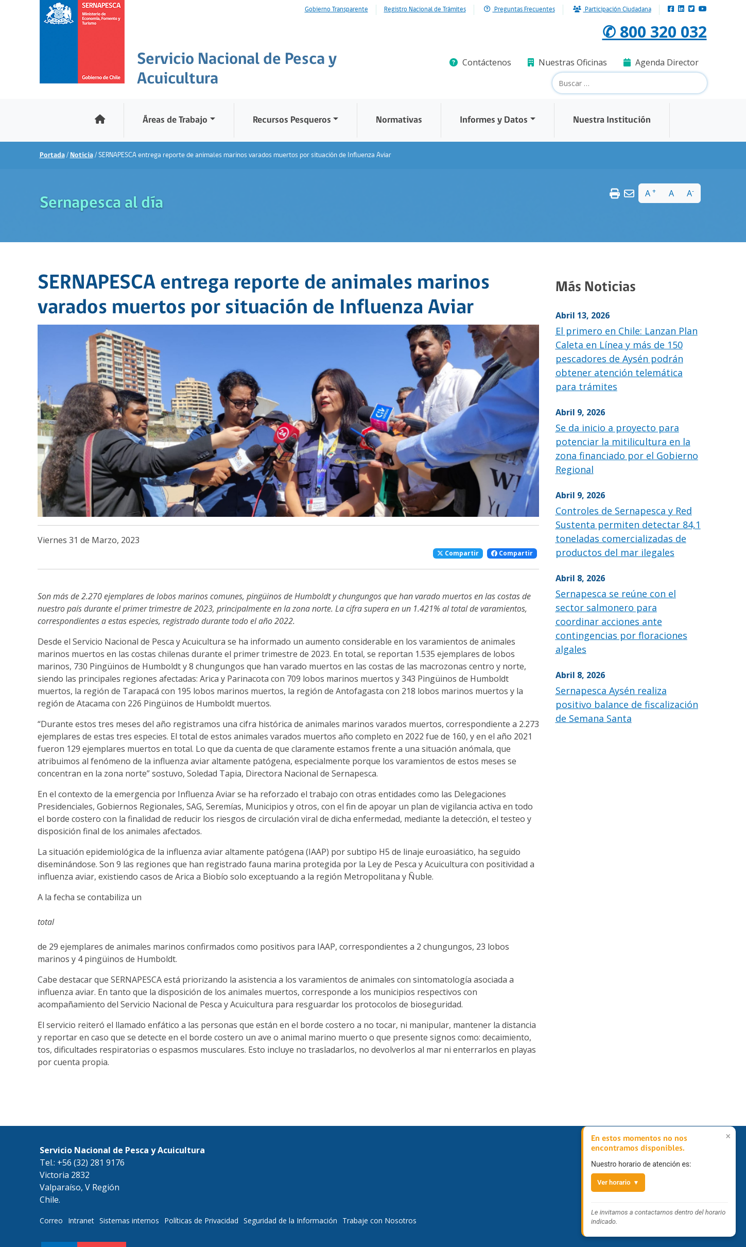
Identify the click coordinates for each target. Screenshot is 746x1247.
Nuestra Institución (612, 120)
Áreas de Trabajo (175, 120)
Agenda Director (661, 62)
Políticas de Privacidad (201, 1220)
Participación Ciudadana (612, 9)
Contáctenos (480, 62)
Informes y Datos (494, 120)
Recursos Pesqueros (292, 120)
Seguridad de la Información (290, 1220)
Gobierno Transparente (336, 10)
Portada (52, 155)
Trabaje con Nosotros (379, 1220)
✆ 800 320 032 (652, 31)
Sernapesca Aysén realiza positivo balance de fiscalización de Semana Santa (627, 704)
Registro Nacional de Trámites (425, 10)
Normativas (399, 120)
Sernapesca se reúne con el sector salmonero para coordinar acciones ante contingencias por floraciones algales (621, 621)
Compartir (458, 553)
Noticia (81, 155)
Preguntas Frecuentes (519, 9)
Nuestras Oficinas (567, 62)
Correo (51, 1220)
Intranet (81, 1220)
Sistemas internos (129, 1220)
